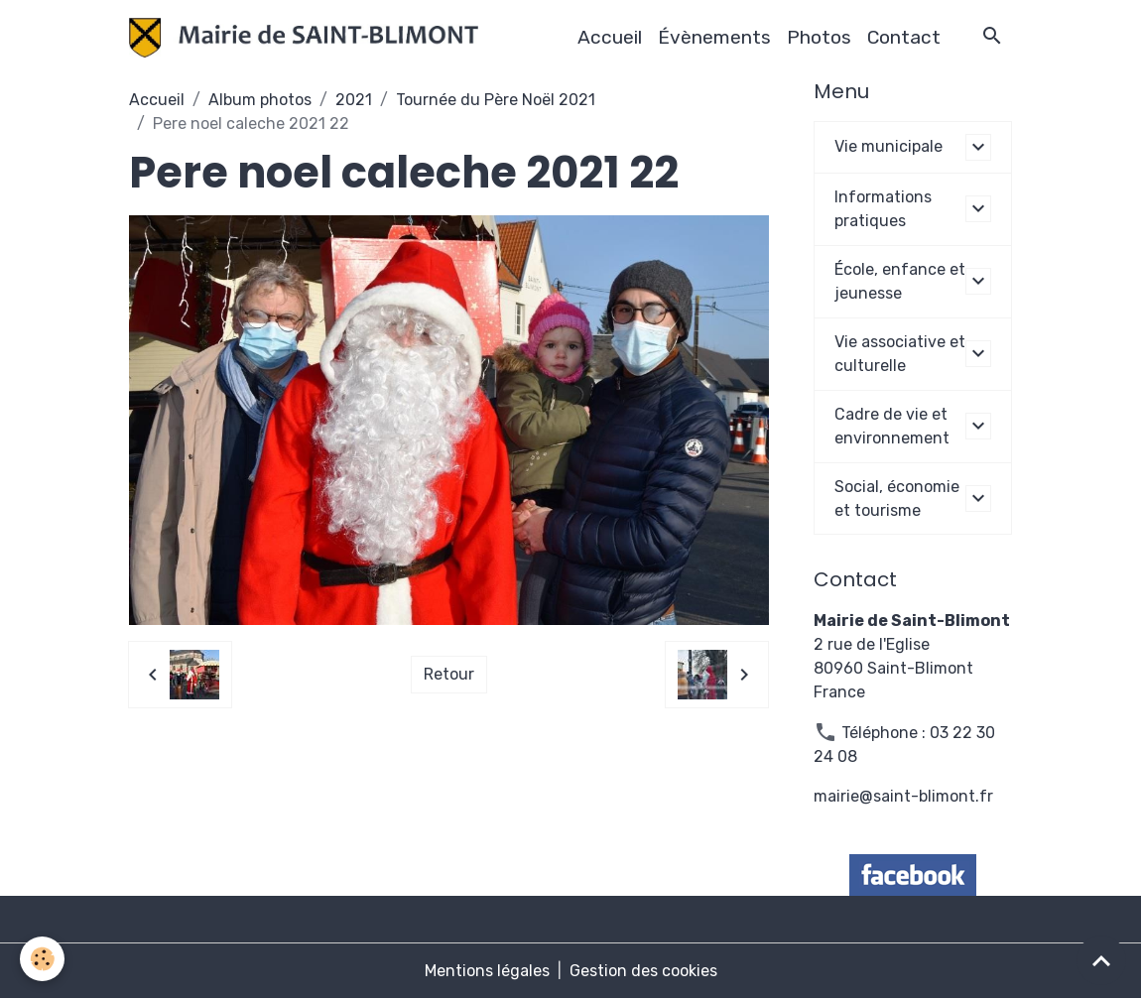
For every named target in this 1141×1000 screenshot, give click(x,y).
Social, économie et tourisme (896, 498)
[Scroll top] (1101, 960)
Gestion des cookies (643, 971)
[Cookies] (42, 959)
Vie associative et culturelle (899, 353)
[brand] (307, 38)
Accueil (609, 37)
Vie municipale (888, 146)
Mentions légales (487, 971)
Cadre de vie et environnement (892, 426)
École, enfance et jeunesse (899, 281)
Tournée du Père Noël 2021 (495, 99)
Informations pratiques (883, 209)
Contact (904, 37)
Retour (449, 674)
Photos (819, 37)
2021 (353, 99)
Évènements (714, 37)
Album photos (260, 99)
